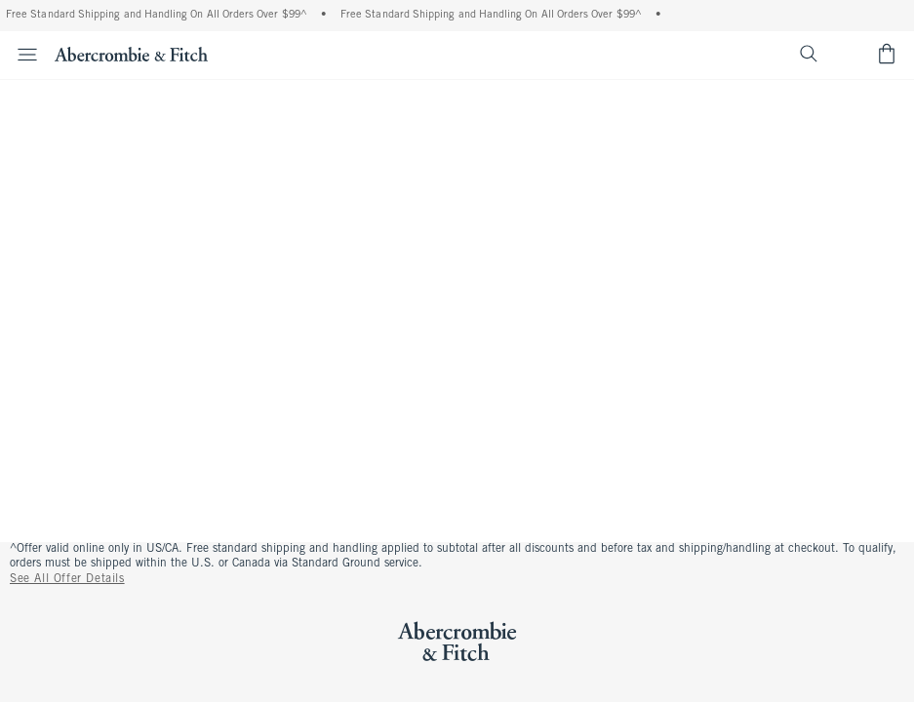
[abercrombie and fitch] (131, 53)
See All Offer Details (67, 579)
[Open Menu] (21, 54)
